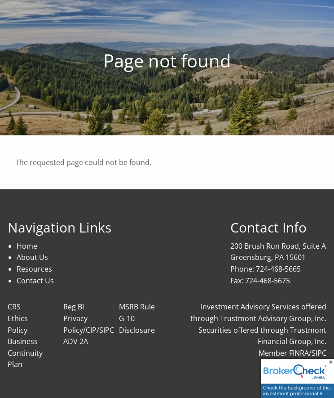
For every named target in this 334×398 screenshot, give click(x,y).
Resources (34, 269)
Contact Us (35, 281)
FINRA (299, 353)
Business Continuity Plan (25, 352)
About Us (32, 257)
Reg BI (73, 307)
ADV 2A (75, 341)
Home (27, 246)
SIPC (319, 353)
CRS (14, 307)
